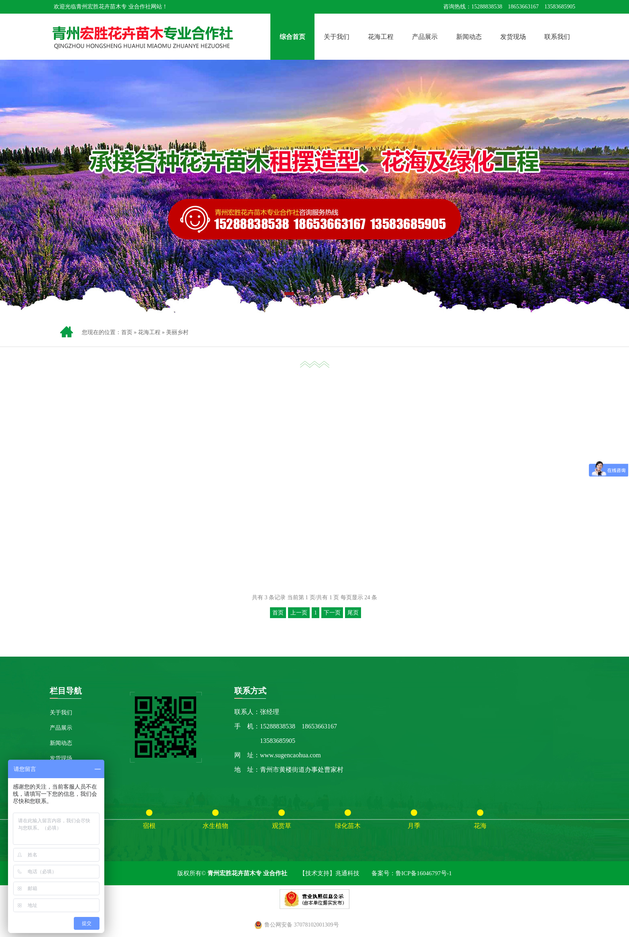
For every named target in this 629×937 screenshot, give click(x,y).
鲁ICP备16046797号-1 (424, 873)
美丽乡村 (177, 332)
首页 (126, 332)
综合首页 (292, 36)
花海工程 (381, 36)
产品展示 (425, 36)
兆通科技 (347, 873)
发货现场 (513, 36)
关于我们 (336, 36)
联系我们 (557, 36)
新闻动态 (469, 36)
